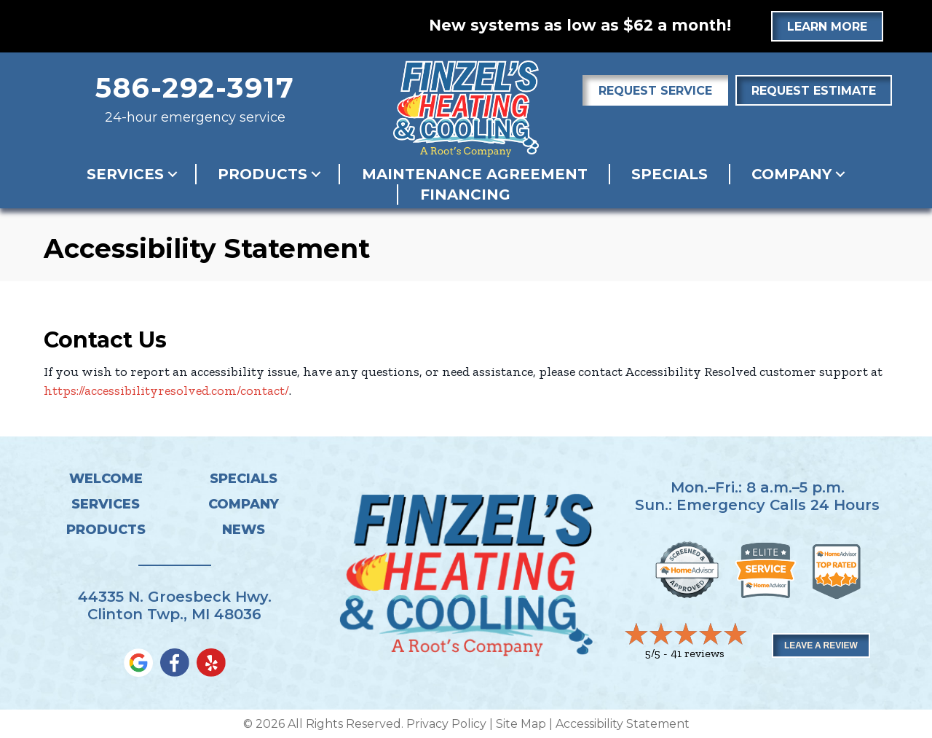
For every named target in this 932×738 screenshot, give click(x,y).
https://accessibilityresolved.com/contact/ (166, 390)
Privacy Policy (446, 724)
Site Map (521, 724)
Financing (465, 194)
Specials (669, 174)
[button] (172, 174)
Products (262, 174)
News (243, 530)
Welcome (106, 479)
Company (791, 174)
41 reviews (697, 653)
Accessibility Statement (623, 724)
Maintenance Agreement (475, 174)
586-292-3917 (195, 88)
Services (125, 174)
